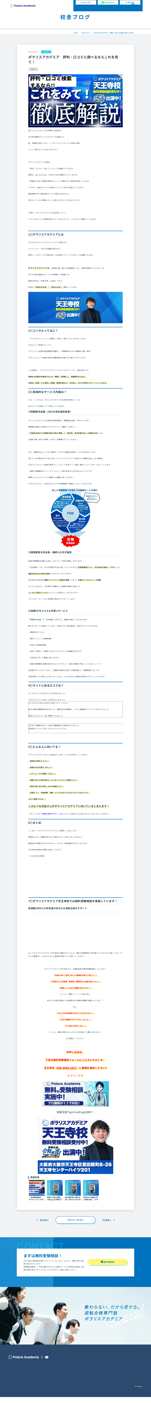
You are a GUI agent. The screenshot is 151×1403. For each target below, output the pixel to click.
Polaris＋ (42, 1379)
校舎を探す (75, 4)
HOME (75, 33)
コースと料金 (33, 1370)
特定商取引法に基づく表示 (55, 1365)
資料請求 (119, 4)
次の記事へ (106, 1220)
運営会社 (49, 1370)
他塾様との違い (34, 1365)
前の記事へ (44, 1220)
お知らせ (42, 1365)
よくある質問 (33, 1374)
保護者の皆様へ (13, 1374)
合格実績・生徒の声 (15, 1384)
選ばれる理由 (12, 1370)
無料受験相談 (97, 4)
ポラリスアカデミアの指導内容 (18, 1365)
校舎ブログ (86, 33)
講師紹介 (11, 1379)
